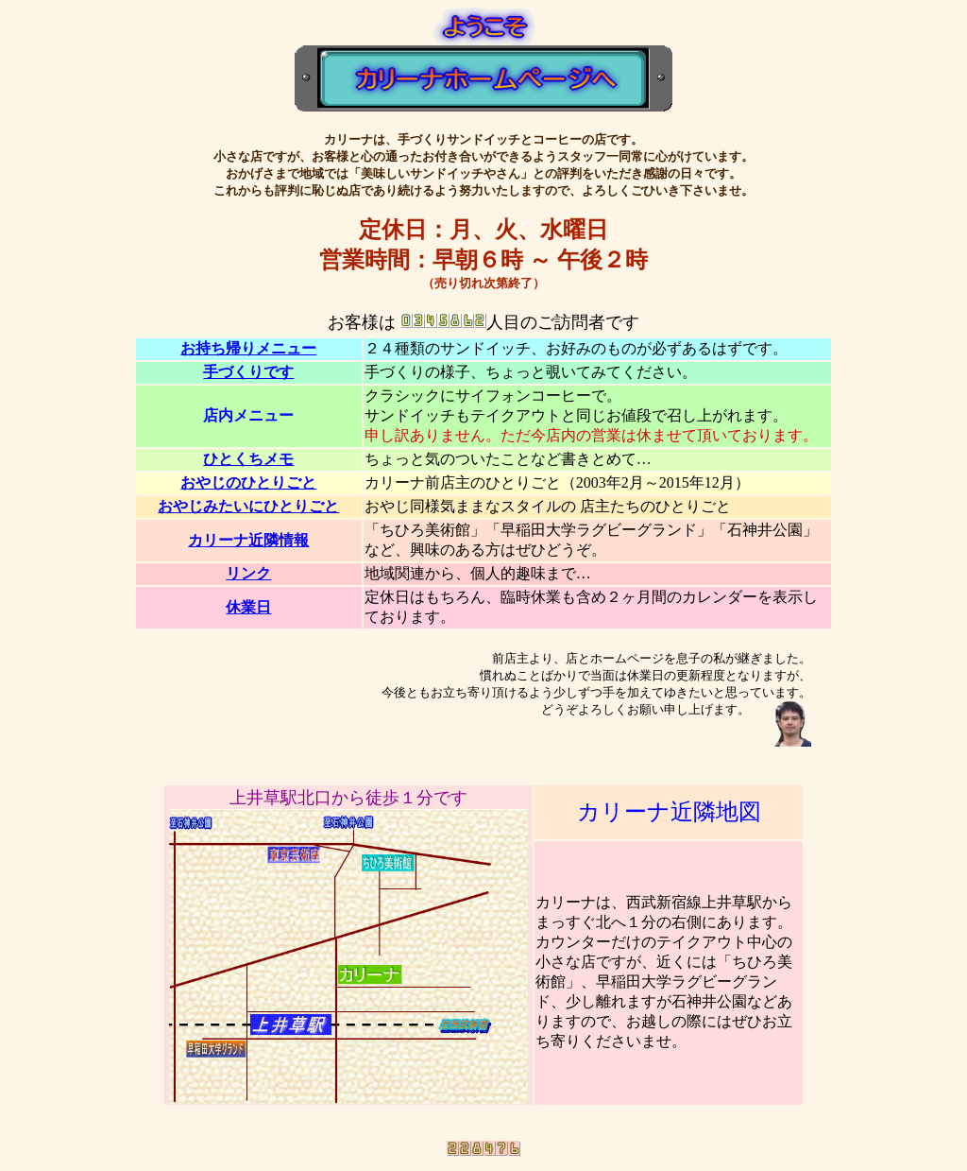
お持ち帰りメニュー (248, 348)
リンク (248, 573)
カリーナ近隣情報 (248, 540)
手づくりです (248, 372)
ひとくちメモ (248, 459)
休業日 (248, 607)
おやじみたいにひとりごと (248, 506)
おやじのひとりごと (248, 482)
